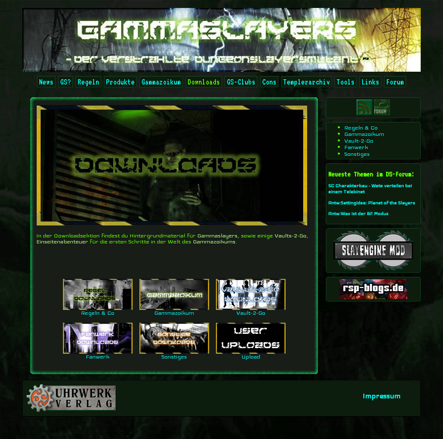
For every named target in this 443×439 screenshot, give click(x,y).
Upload (251, 354)
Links (370, 81)
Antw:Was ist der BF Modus (358, 213)
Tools (346, 81)
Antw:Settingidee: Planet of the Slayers (371, 203)
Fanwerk (98, 354)
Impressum (381, 396)
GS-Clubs (241, 81)
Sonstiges (174, 354)
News (46, 81)
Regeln (88, 81)
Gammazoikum (161, 81)
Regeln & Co (98, 310)
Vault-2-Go (251, 310)
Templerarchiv (306, 81)
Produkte (120, 81)
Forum (395, 81)
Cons (269, 81)
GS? (65, 81)
